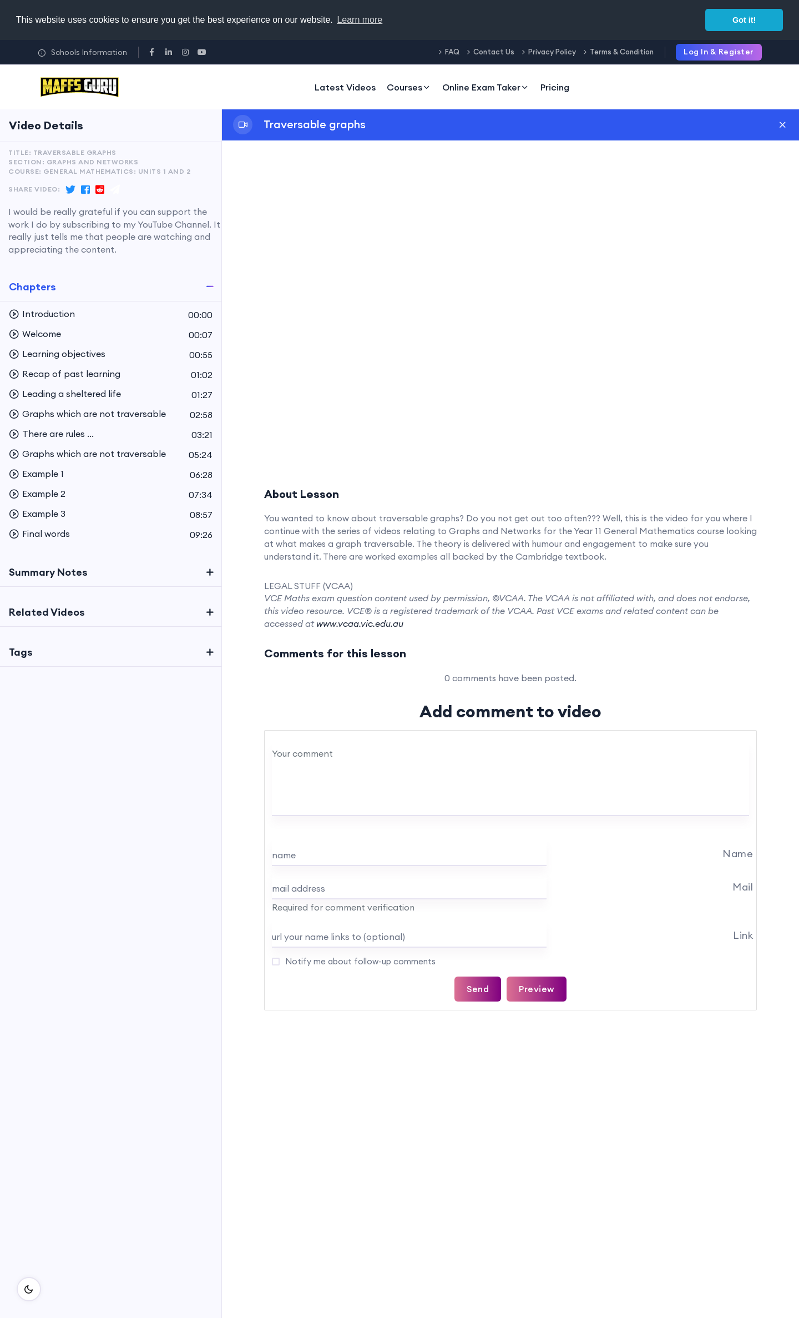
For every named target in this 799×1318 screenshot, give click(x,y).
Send (478, 988)
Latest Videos (345, 87)
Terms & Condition (622, 51)
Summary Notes (48, 572)
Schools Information (82, 52)
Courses (409, 87)
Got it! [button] (744, 20)
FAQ (452, 51)
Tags (21, 652)
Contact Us (493, 51)
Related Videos (47, 612)
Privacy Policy (552, 51)
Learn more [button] (359, 19)
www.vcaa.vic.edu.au (359, 623)
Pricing (554, 87)
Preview (536, 988)
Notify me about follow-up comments (359, 961)
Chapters (32, 286)
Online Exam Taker (485, 87)
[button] (111, 314)
